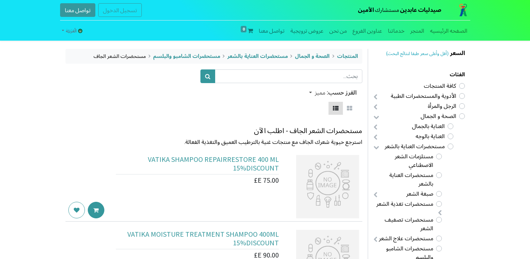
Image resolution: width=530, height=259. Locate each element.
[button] (317, 92)
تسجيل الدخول (120, 10)
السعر (457, 53)
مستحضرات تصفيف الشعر (409, 224)
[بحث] (207, 76)
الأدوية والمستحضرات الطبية (423, 95)
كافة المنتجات (440, 85)
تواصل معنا (78, 10)
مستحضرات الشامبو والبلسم (186, 56)
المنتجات (347, 56)
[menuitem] (448, 30)
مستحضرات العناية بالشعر (415, 146)
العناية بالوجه (430, 136)
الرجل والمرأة (442, 106)
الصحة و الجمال (438, 116)
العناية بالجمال (428, 126)
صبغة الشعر (419, 193)
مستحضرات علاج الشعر (406, 238)
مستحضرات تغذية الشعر (404, 203)
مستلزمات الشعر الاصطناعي (414, 160)
